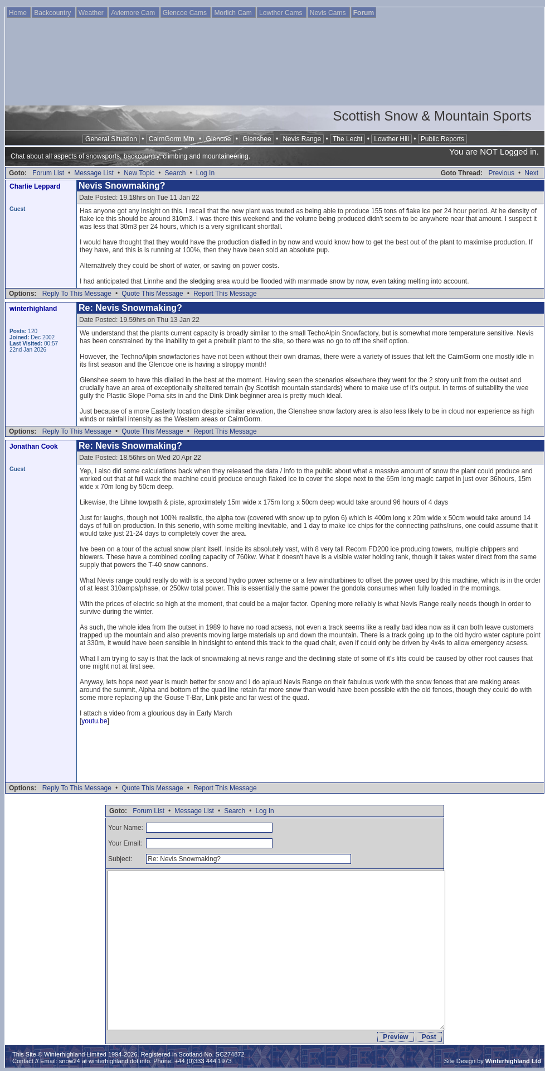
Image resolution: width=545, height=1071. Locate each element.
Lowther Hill (391, 139)
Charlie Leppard (34, 186)
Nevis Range (302, 139)
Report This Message (225, 293)
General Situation (111, 139)
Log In (205, 173)
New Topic (139, 173)
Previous (501, 173)
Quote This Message (152, 293)
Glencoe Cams (186, 13)
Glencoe (218, 139)
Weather (92, 13)
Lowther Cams (281, 13)
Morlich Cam (234, 13)
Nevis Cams (329, 13)
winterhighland (33, 309)
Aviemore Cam (134, 13)
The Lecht (347, 139)
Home (18, 13)
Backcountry (53, 13)
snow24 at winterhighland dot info (104, 1061)
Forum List (48, 173)
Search (175, 173)
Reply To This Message (76, 293)
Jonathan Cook (33, 446)
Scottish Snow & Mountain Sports (432, 115)
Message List (94, 173)
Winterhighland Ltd (513, 1061)
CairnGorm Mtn (171, 139)
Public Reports (442, 139)
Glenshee (256, 139)
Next (531, 173)
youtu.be (94, 721)
